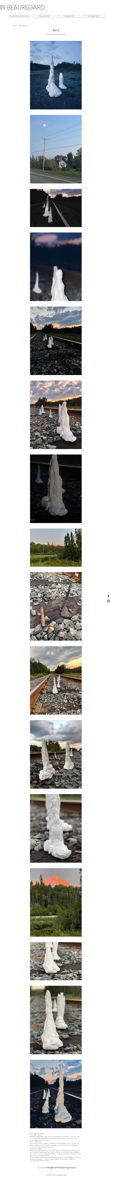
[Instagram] (108, 601)
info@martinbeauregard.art (61, 1167)
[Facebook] (108, 596)
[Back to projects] (23, 25)
